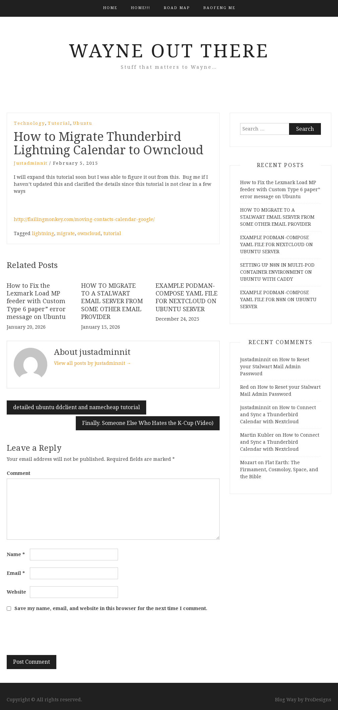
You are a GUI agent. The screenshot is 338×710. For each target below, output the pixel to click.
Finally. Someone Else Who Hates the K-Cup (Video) (147, 423)
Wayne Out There (169, 51)
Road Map (177, 8)
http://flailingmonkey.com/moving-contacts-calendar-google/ (84, 219)
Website (16, 592)
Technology (29, 123)
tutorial (112, 233)
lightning (43, 233)
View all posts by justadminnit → (92, 363)
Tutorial (59, 123)
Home (110, 8)
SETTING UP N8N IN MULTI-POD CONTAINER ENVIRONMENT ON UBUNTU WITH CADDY (277, 272)
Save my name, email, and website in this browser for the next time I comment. (110, 608)
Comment (18, 473)
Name (16, 554)
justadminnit (31, 163)
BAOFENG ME (219, 8)
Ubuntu (82, 123)
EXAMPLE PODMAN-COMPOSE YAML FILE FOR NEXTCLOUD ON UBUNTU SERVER (276, 244)
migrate (66, 233)
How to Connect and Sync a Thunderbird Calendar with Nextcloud (278, 414)
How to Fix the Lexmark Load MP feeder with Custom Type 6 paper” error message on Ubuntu (36, 301)
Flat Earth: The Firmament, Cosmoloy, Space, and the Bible (279, 469)
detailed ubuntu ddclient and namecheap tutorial (76, 407)
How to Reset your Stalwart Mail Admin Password (274, 366)
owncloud (89, 233)
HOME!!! (140, 8)
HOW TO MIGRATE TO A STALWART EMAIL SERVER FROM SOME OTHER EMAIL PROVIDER (112, 301)
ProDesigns (318, 699)
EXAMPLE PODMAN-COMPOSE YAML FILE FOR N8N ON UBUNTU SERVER (278, 299)
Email (16, 573)
